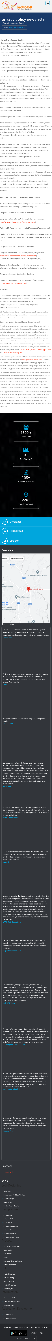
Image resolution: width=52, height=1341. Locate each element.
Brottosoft (9, 1172)
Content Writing (9, 1305)
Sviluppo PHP (8, 1219)
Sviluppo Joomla (9, 1230)
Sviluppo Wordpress (11, 1226)
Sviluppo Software (10, 1233)
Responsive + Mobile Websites (14, 1195)
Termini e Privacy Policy (26, 1338)
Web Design (8, 1191)
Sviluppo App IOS (10, 1318)
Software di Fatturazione (12, 1246)
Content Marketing (10, 1285)
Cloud (6, 1257)
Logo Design (8, 1202)
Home (6, 27)
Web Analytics (8, 1289)
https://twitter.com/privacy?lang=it (13, 283)
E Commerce (8, 1222)
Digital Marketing (9, 1274)
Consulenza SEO (9, 1298)
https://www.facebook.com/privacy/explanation (18, 256)
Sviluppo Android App (11, 1237)
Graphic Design (9, 1199)
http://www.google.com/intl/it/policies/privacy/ (17, 222)
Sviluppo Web (8, 1215)
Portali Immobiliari (10, 1265)
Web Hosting (8, 1250)
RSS (41, 1333)
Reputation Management (12, 1301)
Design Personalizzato (11, 1206)
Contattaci (15, 521)
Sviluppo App (8, 1314)
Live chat (14, 540)
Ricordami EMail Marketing (13, 1261)
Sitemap (34, 1333)
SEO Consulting (9, 1278)
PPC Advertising (9, 1281)
